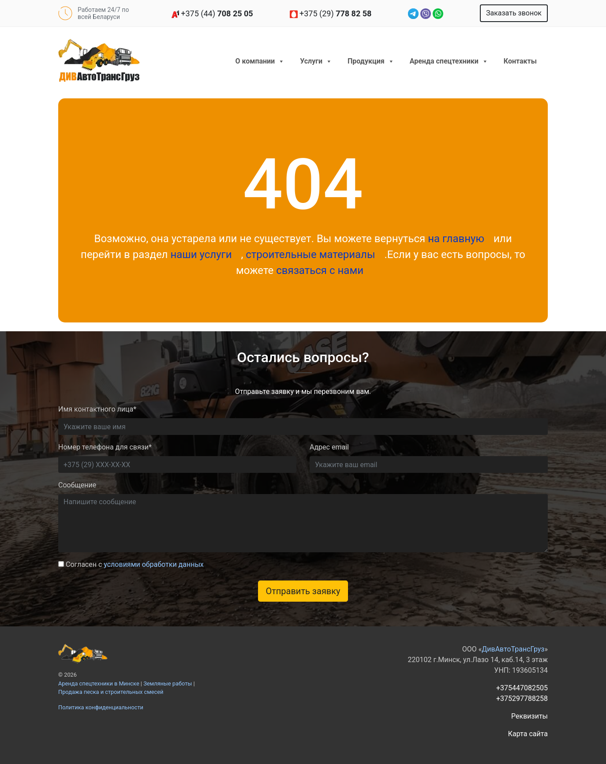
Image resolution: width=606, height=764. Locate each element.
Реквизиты (529, 716)
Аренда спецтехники (449, 61)
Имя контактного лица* (97, 409)
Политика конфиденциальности (100, 707)
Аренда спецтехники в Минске (98, 683)
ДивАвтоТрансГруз (513, 649)
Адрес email (329, 447)
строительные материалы (312, 254)
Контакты (520, 61)
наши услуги (202, 254)
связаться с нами (319, 270)
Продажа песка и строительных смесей (110, 692)
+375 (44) (212, 13)
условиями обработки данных (154, 564)
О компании (260, 61)
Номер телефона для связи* (105, 447)
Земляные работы (167, 683)
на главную (456, 238)
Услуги (316, 61)
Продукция (371, 61)
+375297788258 (522, 698)
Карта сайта (528, 734)
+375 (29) (331, 13)
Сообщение (77, 485)
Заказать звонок (514, 13)
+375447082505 (522, 688)
